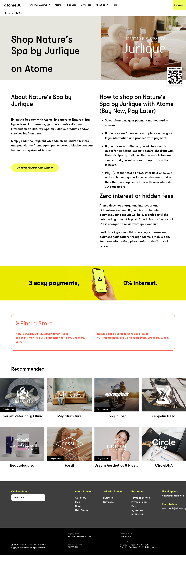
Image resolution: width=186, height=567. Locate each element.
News (78, 506)
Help (115, 5)
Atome (7, 13)
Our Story (80, 497)
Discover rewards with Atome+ (35, 167)
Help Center (82, 510)
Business (71, 5)
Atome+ (58, 5)
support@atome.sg (173, 495)
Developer (86, 5)
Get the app (179, 5)
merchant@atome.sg (174, 508)
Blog (77, 502)
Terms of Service (140, 497)
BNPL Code (137, 514)
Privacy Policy (139, 502)
